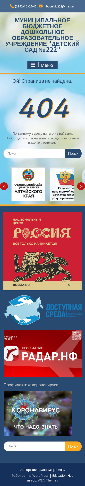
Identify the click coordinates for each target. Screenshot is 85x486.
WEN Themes (48, 480)
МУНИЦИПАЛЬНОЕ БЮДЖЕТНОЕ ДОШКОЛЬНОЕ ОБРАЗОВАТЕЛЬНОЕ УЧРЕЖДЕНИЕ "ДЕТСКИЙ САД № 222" (42, 34)
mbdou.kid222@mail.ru (59, 6)
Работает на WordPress (30, 475)
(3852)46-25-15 (25, 6)
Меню (42, 65)
